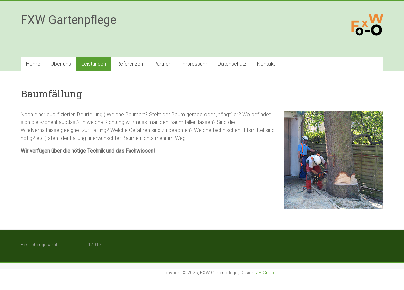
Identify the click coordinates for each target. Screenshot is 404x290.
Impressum (194, 64)
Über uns (61, 64)
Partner (162, 64)
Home (33, 64)
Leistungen (93, 64)
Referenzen (130, 64)
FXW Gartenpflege (68, 20)
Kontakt (266, 64)
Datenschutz (232, 64)
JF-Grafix (265, 272)
